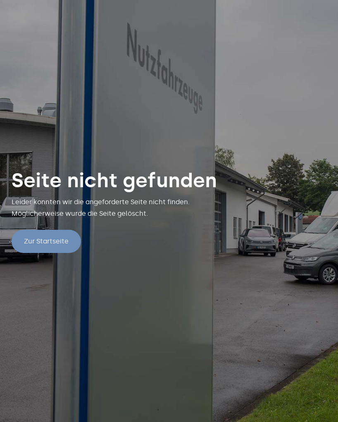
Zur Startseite (46, 241)
